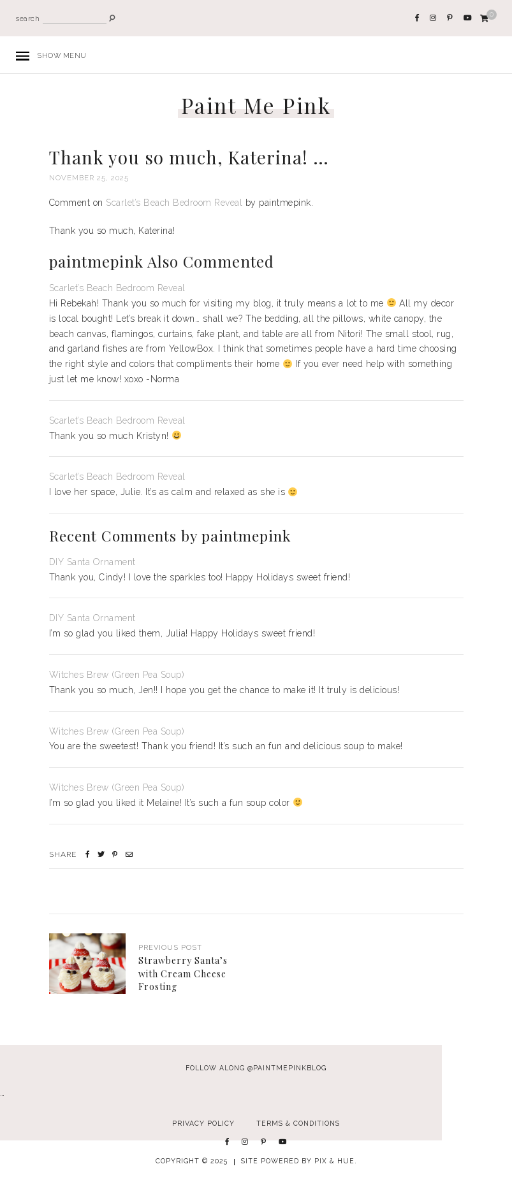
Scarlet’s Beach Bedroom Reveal (174, 203)
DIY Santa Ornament (92, 562)
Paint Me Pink (256, 105)
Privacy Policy (203, 1123)
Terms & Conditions (298, 1123)
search (28, 18)
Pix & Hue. (335, 1161)
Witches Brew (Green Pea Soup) (117, 675)
